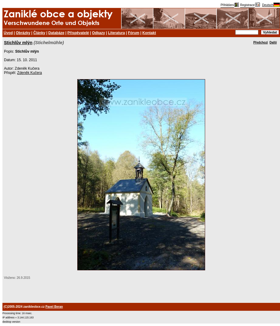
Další (273, 42)
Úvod (8, 33)
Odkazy (98, 33)
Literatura (116, 33)
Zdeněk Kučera (29, 73)
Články (39, 33)
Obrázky (23, 33)
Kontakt (149, 33)
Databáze (56, 33)
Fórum (133, 33)
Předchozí (260, 42)
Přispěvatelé (78, 33)
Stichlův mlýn (18, 42)
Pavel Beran (54, 306)
